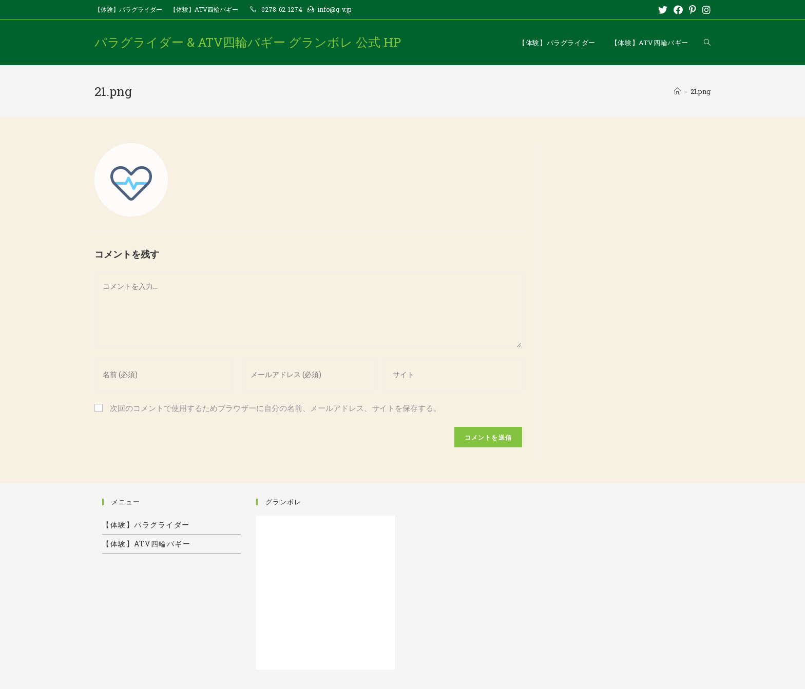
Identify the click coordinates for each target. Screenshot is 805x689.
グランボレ (283, 501)
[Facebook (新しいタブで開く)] (678, 10)
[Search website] (707, 42)
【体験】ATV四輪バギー (204, 9)
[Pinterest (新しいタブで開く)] (692, 10)
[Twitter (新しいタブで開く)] (662, 10)
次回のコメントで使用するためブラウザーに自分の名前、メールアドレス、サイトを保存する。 (275, 408)
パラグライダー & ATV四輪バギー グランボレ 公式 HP (247, 42)
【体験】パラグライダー (128, 9)
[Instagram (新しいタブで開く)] (705, 10)
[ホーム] (677, 91)
